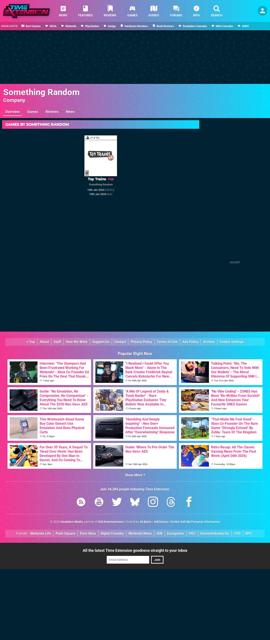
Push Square (65, 533)
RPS (248, 533)
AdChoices (161, 522)
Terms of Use (167, 342)
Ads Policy (190, 342)
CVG (237, 533)
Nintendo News (140, 533)
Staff (57, 342)
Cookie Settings (232, 342)
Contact (120, 342)
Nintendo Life (40, 533)
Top (30, 342)
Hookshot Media (72, 522)
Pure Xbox (88, 533)
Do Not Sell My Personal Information (195, 522)
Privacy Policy (141, 342)
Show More (135, 475)
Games (32, 112)
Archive (209, 342)
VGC (192, 533)
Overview (12, 112)
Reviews (52, 112)
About (44, 342)
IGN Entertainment (111, 522)
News (70, 112)
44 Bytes (146, 522)
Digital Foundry (112, 533)
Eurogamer (175, 533)
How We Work (77, 342)
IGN (159, 533)
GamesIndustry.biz (214, 533)
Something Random (41, 92)
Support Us (101, 342)
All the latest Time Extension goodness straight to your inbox (135, 550)
